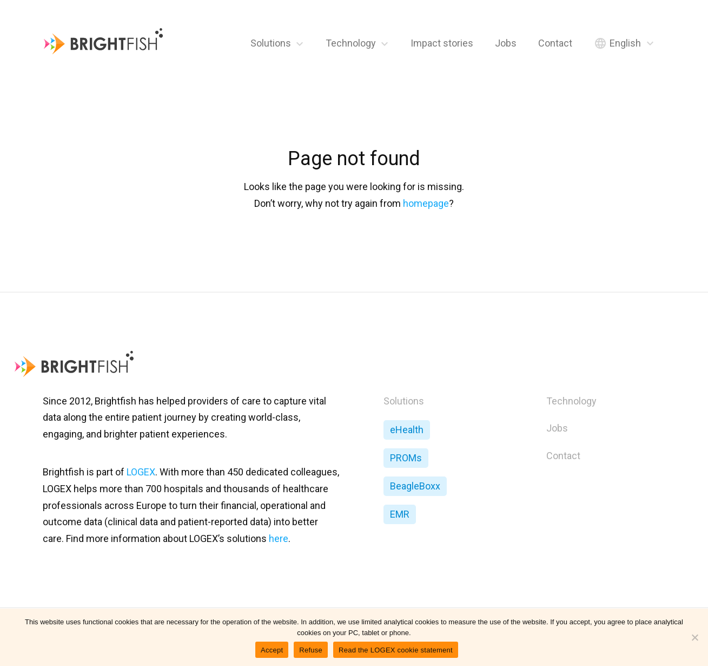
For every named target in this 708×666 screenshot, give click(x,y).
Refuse (310, 650)
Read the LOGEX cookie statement (396, 650)
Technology (351, 43)
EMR (399, 514)
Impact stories (442, 43)
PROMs (406, 457)
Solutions (270, 43)
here (278, 538)
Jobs (506, 43)
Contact (555, 43)
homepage (426, 203)
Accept (272, 650)
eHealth (407, 429)
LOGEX (141, 472)
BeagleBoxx (415, 486)
